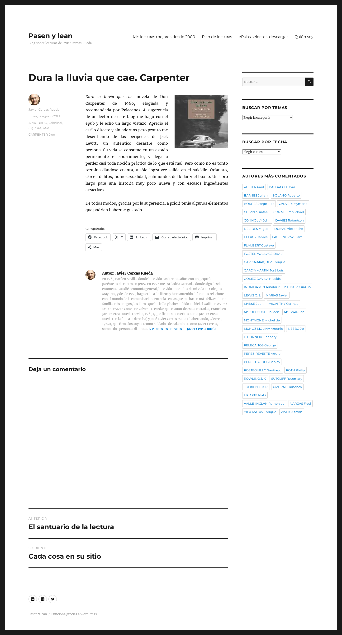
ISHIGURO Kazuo (297, 287)
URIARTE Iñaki (255, 395)
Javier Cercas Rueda (44, 109)
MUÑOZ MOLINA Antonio (263, 328)
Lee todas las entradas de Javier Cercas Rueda (182, 329)
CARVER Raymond (293, 204)
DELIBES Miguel (257, 229)
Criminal (55, 123)
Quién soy (304, 36)
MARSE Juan (254, 303)
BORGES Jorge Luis (259, 204)
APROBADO (37, 123)
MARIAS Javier (277, 295)
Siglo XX (34, 128)
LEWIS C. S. (252, 295)
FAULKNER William (287, 237)
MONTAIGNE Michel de (262, 320)
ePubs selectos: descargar (263, 36)
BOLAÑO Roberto (286, 195)
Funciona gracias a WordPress (74, 614)
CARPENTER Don (41, 134)
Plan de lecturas (217, 36)
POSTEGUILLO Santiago (262, 370)
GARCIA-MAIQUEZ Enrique (264, 262)
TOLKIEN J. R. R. (256, 387)
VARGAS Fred (300, 403)
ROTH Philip (295, 370)
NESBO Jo (296, 328)
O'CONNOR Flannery (260, 337)
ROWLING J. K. (255, 378)
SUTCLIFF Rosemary (286, 378)
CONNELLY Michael (288, 212)
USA (46, 128)
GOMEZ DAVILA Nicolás (262, 279)
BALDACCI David (282, 187)
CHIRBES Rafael (256, 212)
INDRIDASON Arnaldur (262, 287)
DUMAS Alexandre (288, 229)
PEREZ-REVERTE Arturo (262, 353)
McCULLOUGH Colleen (261, 312)
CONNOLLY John (257, 220)
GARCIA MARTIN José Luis (264, 270)
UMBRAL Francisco (287, 387)
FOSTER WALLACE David (263, 254)
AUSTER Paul (254, 187)
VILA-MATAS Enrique (260, 412)
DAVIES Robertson (289, 220)
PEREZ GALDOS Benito (262, 362)
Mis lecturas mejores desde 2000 (164, 36)
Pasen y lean (50, 36)
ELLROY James (255, 237)
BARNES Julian (256, 195)
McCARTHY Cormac (283, 303)
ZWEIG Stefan (291, 412)
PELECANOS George (260, 345)
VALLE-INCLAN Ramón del (264, 403)
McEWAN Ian (294, 312)
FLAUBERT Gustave (259, 245)
